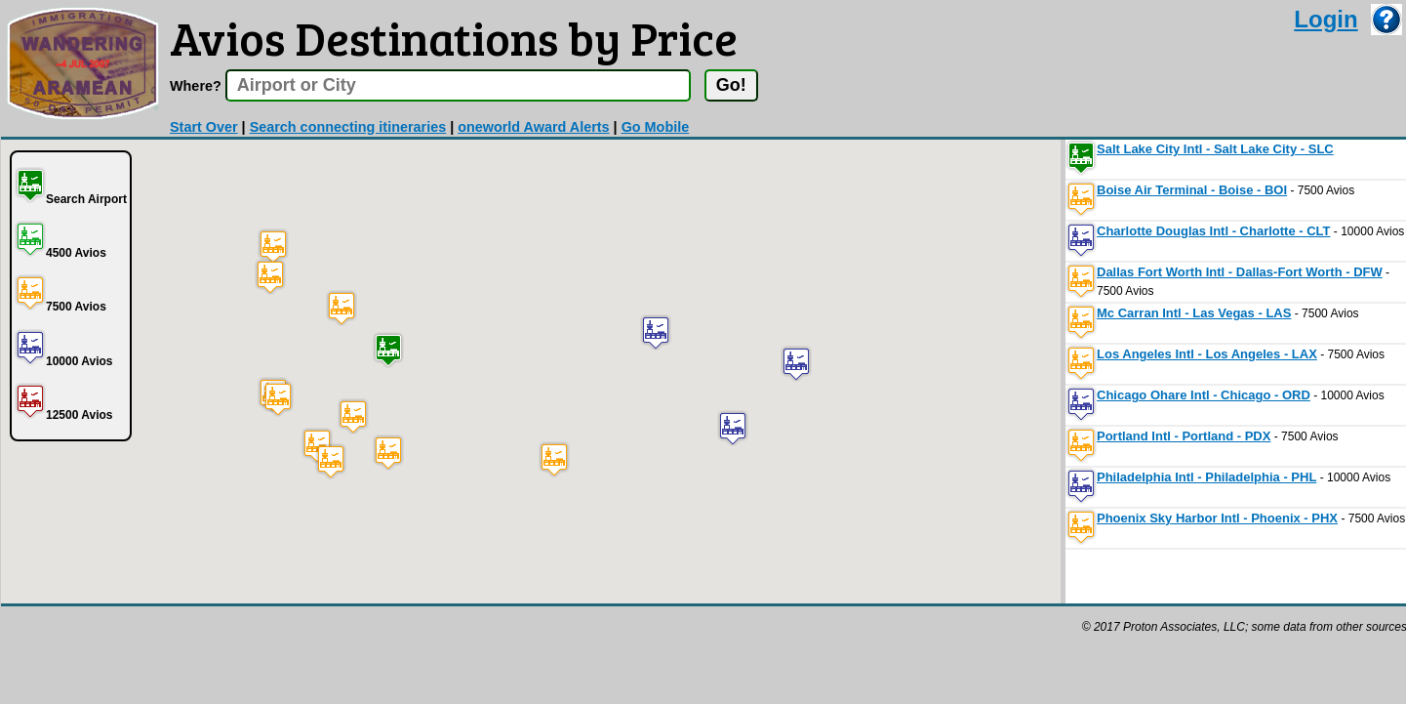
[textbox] (458, 85)
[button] (388, 350)
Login (1325, 19)
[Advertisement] (356, 650)
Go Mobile (656, 127)
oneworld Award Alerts (533, 127)
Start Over (204, 127)
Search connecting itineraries (348, 127)
